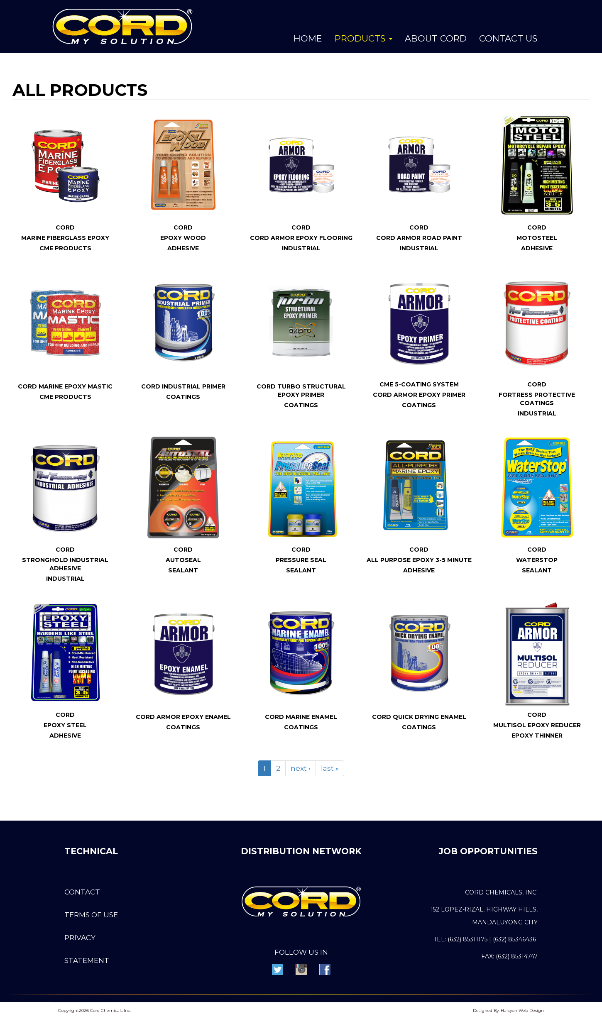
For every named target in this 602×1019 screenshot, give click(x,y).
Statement (86, 960)
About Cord (436, 38)
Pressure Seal (301, 560)
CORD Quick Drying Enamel (419, 717)
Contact (82, 892)
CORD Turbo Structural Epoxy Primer (301, 390)
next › (301, 768)
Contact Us (508, 38)
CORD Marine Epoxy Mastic (65, 386)
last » (330, 768)
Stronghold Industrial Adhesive (65, 564)
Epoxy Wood (183, 238)
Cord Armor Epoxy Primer (419, 394)
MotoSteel (536, 238)
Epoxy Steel (65, 725)
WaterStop (537, 560)
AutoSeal (183, 560)
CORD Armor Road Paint (419, 238)
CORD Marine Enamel (301, 717)
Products (363, 38)
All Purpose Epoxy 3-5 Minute (419, 560)
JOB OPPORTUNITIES (488, 851)
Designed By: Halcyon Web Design (508, 1010)
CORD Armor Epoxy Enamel (183, 717)
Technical (91, 851)
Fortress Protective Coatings (537, 399)
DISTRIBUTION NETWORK (301, 851)
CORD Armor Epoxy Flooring (301, 238)
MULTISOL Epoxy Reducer (537, 725)
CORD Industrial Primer (183, 386)
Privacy (79, 937)
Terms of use (91, 915)
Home (308, 38)
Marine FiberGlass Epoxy (65, 238)
